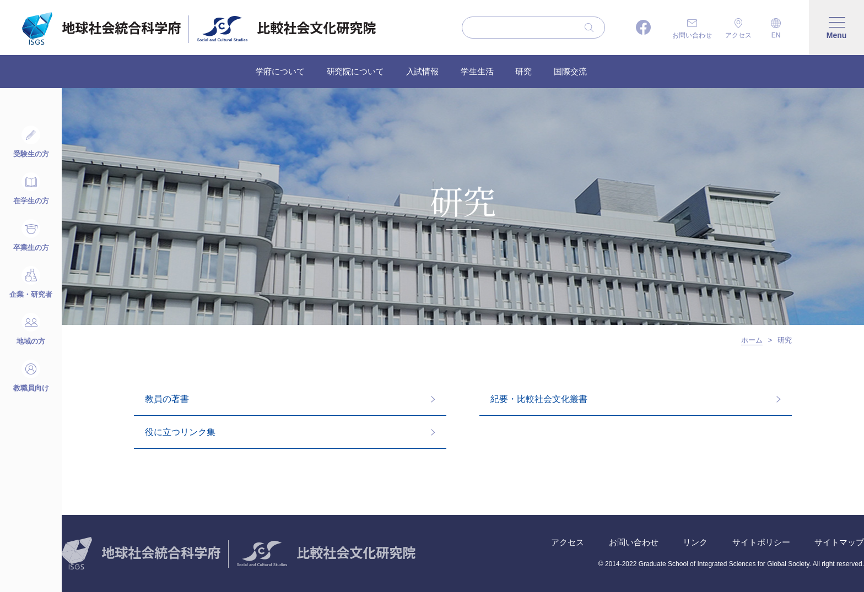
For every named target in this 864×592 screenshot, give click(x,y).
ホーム (752, 340)
